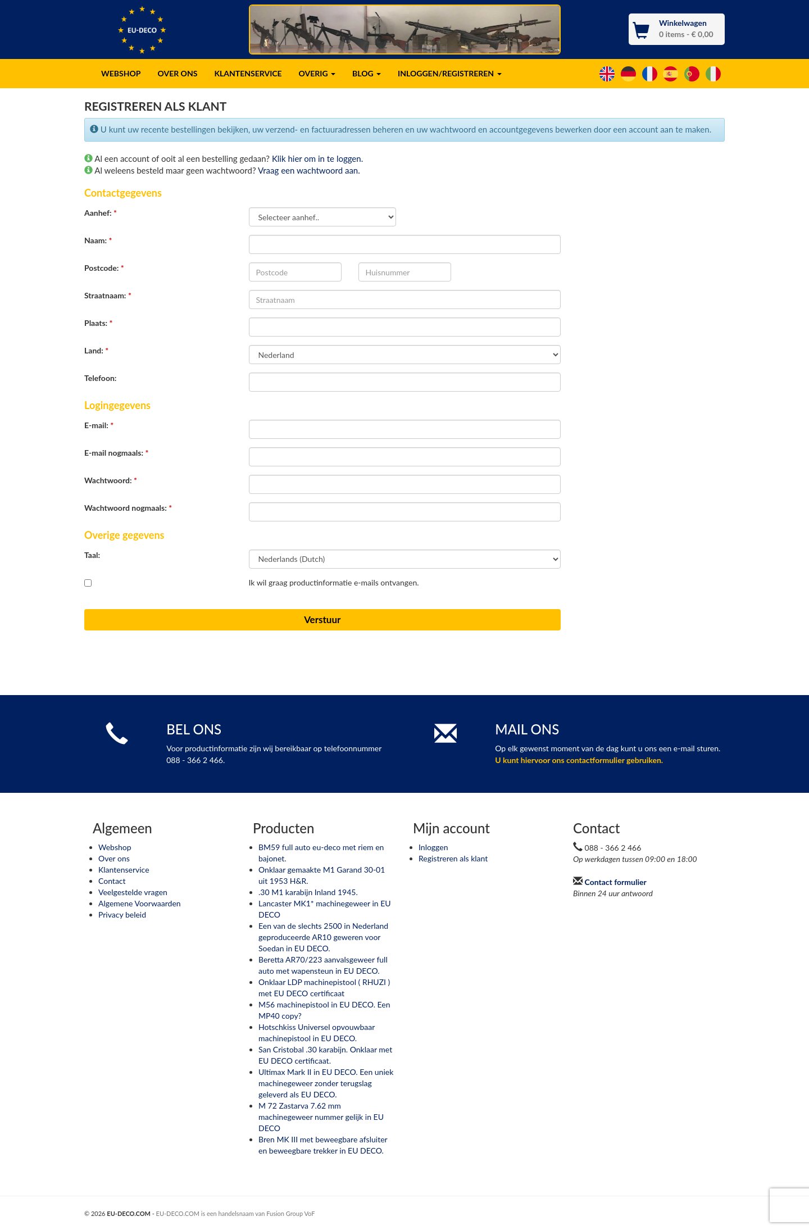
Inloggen (433, 847)
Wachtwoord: (110, 480)
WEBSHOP (120, 73)
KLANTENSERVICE (247, 73)
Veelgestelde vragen (132, 892)
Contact (112, 881)
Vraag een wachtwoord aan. (309, 170)
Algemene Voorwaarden (139, 903)
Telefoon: (100, 378)
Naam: (98, 240)
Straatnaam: (107, 295)
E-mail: (98, 425)
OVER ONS (177, 73)
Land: (96, 350)
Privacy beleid (122, 914)
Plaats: (98, 323)
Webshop (114, 847)
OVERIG (317, 73)
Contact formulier (616, 882)
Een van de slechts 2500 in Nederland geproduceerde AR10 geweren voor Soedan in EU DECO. (323, 937)
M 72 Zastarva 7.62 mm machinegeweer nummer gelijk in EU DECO (321, 1117)
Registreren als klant (453, 858)
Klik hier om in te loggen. (317, 158)
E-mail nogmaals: (116, 452)
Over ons (114, 858)
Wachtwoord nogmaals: (128, 507)
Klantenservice (123, 869)
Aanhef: (100, 212)
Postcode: (104, 268)
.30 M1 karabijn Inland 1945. (308, 892)
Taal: (92, 555)
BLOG (366, 73)
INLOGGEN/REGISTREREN (449, 73)
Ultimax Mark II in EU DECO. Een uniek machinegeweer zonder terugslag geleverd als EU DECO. (325, 1083)
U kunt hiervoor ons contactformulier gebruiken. (579, 760)
